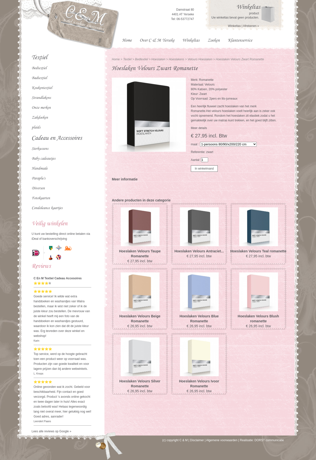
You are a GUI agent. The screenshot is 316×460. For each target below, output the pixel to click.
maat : (195, 144)
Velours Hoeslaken (200, 59)
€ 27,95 (139, 261)
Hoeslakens (177, 59)
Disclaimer (197, 440)
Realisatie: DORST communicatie (262, 440)
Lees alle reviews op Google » (51, 431)
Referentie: (198, 152)
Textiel (127, 59)
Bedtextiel (142, 59)
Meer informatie (125, 179)
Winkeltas (234, 26)
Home (116, 59)
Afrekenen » (251, 26)
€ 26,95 (139, 326)
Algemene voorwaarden (221, 440)
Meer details (199, 128)
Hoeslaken (158, 59)
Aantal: (195, 160)
